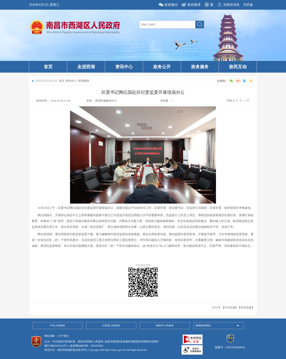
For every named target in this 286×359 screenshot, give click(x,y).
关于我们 (63, 336)
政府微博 (193, 5)
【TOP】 (216, 307)
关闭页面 (246, 307)
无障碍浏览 (231, 5)
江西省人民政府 (111, 325)
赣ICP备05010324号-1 (56, 345)
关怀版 (248, 5)
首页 (48, 66)
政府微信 (171, 5)
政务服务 (200, 66)
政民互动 (238, 66)
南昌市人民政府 (165, 325)
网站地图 (50, 336)
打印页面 (229, 307)
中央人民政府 (57, 325)
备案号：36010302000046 (230, 346)
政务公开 (162, 66)
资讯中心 (124, 66)
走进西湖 (86, 66)
